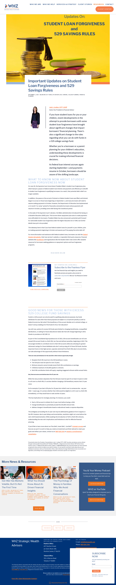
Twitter (58, 528)
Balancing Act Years (46, 94)
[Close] (114, 554)
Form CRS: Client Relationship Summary (24, 579)
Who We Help (49, 4)
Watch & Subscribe (96, 499)
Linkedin (69, 528)
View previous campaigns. (39, 289)
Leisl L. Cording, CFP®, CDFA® (58, 107)
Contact (109, 4)
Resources (99, 4)
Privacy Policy (66, 574)
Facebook (47, 528)
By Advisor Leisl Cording (60, 94)
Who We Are (35, 4)
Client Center (104, 9)
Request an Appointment (86, 549)
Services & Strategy (66, 4)
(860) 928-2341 (59, 431)
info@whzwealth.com (88, 542)
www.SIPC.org (23, 569)
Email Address (60, 284)
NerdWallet (40, 240)
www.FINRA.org (15, 569)
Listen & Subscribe (96, 483)
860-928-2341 (85, 545)
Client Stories (85, 4)
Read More (39, 508)
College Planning (73, 94)
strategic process (77, 426)
